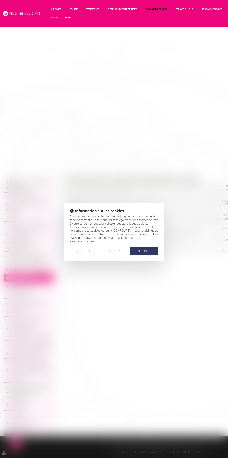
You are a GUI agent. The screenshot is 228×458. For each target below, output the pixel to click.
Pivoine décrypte (156, 9)
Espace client (184, 9)
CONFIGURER (84, 251)
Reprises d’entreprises (122, 9)
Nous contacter (61, 17)
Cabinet (56, 9)
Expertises (92, 9)
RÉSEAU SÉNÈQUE (211, 9)
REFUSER (114, 251)
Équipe (73, 9)
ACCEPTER (143, 251)
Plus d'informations (82, 241)
